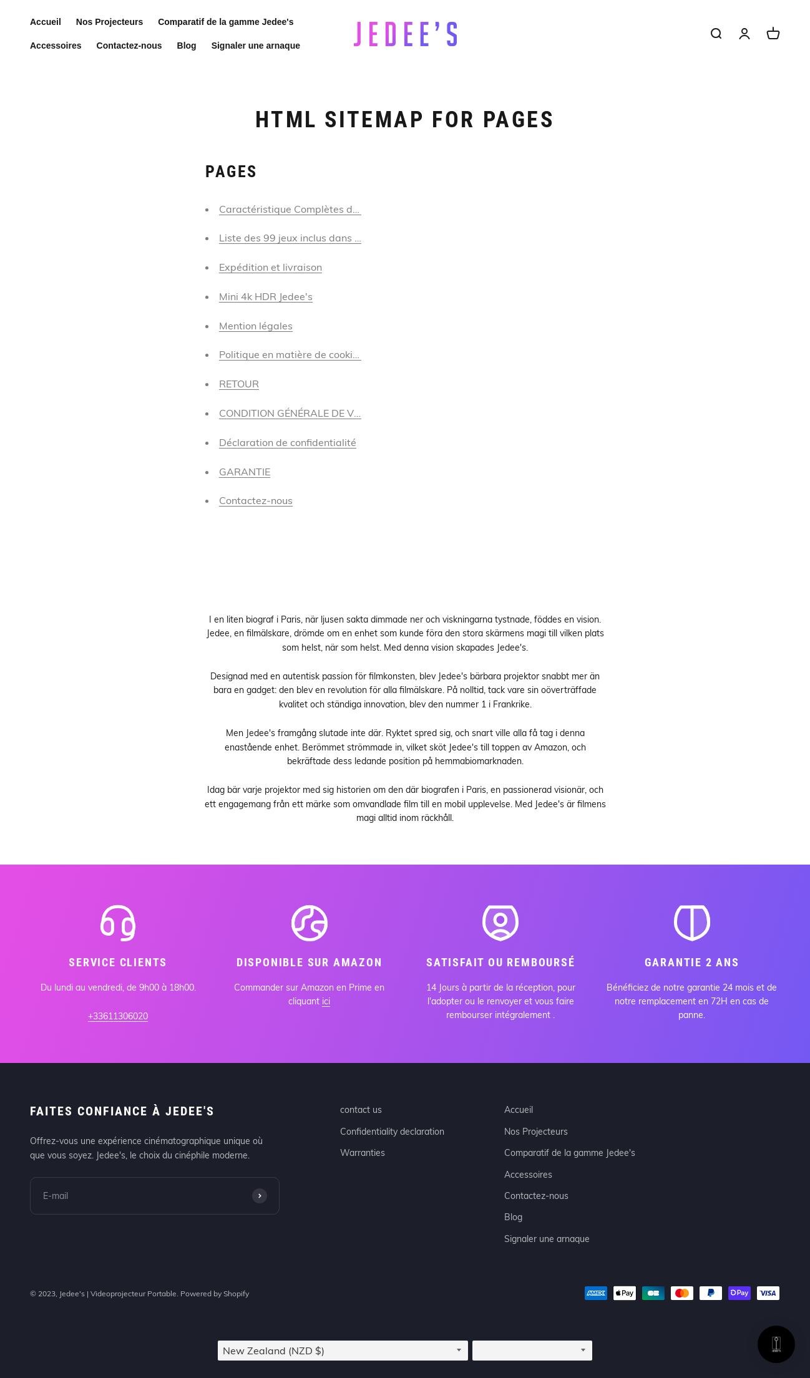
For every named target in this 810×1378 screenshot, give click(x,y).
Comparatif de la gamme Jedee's (225, 22)
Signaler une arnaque (256, 46)
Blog (187, 46)
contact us (361, 1109)
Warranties (362, 1152)
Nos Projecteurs (109, 22)
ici (326, 1001)
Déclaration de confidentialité (287, 442)
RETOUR (239, 383)
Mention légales (256, 325)
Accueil (45, 22)
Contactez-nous (129, 46)
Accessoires (56, 46)
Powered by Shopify (214, 1293)
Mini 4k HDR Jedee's (266, 296)
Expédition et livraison (270, 267)
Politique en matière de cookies (291, 354)
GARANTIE (244, 471)
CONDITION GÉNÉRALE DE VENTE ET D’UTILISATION (343, 413)
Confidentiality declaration (392, 1131)
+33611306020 (118, 1016)
